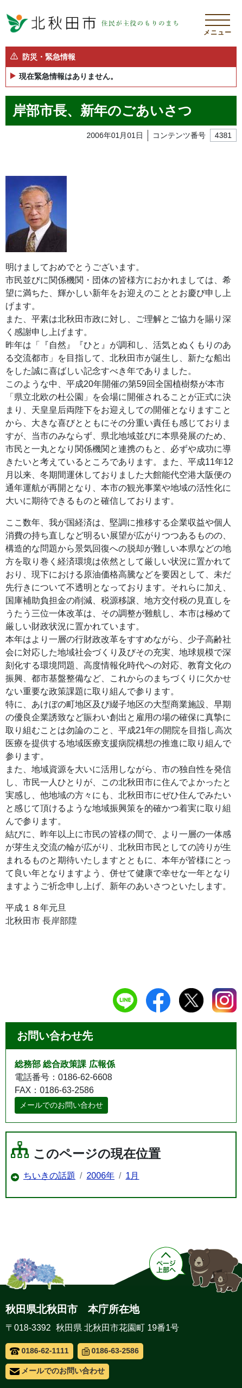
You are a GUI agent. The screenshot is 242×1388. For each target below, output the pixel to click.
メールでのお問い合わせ (61, 1105)
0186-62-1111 (39, 1350)
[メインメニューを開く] (218, 23)
